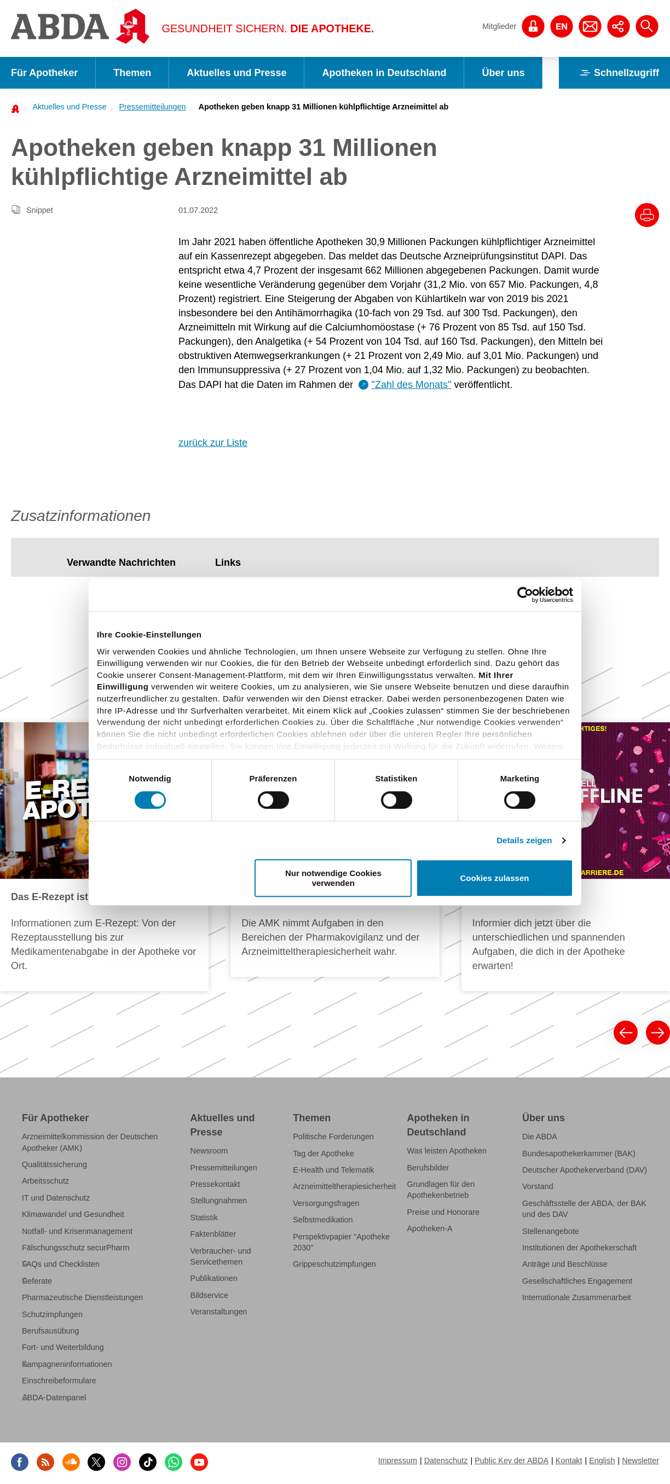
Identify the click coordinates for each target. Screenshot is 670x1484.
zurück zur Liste (212, 442)
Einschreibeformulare (59, 1380)
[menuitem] (66, 107)
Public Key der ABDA (511, 1460)
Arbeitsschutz (45, 1180)
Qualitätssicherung (54, 1164)
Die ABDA (539, 1136)
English (602, 1460)
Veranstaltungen (218, 1311)
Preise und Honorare (443, 1212)
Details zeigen (524, 840)
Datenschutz (446, 1460)
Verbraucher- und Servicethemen (220, 1256)
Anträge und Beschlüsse (565, 1264)
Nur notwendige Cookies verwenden (333, 877)
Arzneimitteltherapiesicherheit (344, 1186)
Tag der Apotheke (323, 1153)
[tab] (121, 563)
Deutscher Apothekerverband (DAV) (584, 1170)
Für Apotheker (44, 72)
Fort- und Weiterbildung (63, 1347)
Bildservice (209, 1295)
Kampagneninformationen (67, 1364)
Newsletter (640, 1460)
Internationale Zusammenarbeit (576, 1297)
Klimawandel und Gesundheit (73, 1214)
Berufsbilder (428, 1167)
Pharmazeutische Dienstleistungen (82, 1297)
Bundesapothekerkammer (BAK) (579, 1153)
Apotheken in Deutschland (384, 72)
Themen (132, 72)
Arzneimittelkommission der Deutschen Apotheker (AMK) (90, 1142)
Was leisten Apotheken (447, 1150)
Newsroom (209, 1150)
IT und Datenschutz (56, 1197)
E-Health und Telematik (333, 1170)
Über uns (503, 72)
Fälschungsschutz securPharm (75, 1247)
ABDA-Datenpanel (54, 1397)
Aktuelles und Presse (236, 72)
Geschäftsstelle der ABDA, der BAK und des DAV (584, 1209)
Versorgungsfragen (326, 1203)
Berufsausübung (50, 1330)
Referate (37, 1281)
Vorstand (537, 1186)
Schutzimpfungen (52, 1314)
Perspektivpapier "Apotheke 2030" (341, 1242)
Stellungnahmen (218, 1200)
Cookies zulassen (494, 878)
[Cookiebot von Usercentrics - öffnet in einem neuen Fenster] (525, 595)
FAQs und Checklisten (61, 1264)
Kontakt (569, 1460)
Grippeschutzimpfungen (334, 1264)
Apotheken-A (430, 1228)
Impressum (397, 1460)
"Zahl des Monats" (412, 384)
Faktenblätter (213, 1234)
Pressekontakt (215, 1184)
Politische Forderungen (333, 1136)
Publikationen (214, 1278)
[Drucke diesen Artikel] (647, 215)
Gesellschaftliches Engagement (577, 1281)
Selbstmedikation (323, 1219)
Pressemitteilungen (152, 106)
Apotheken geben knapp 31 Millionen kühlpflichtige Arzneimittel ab (324, 106)
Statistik (204, 1217)
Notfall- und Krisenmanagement (77, 1231)
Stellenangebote (550, 1231)
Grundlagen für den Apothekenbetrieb (441, 1189)
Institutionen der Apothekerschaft (579, 1247)
